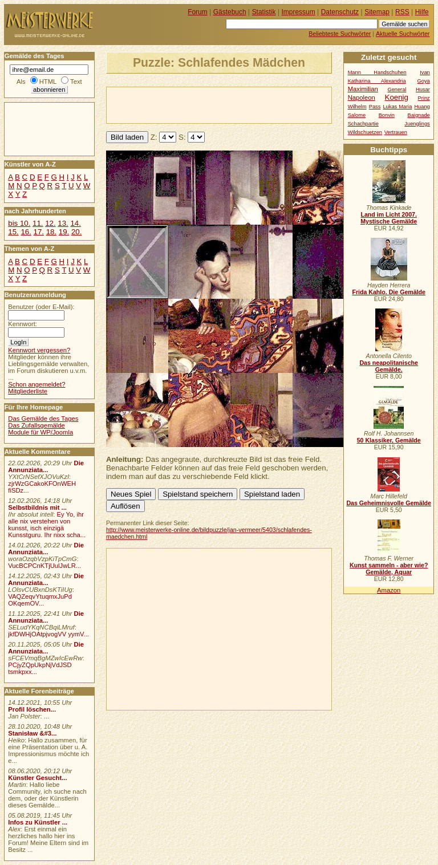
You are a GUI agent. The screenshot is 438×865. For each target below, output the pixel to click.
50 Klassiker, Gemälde (389, 440)
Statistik (264, 12)
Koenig (396, 97)
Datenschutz (340, 12)
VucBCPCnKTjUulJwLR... (44, 565)
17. (39, 232)
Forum (198, 12)
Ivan (425, 72)
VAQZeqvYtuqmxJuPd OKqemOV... (40, 600)
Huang (421, 106)
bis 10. (19, 223)
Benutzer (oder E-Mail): (41, 306)
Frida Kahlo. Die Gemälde (388, 292)
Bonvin (387, 115)
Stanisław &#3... (32, 733)
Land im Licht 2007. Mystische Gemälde (388, 218)
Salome (357, 115)
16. (26, 232)
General (396, 89)
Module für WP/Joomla (40, 432)
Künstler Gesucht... (37, 777)
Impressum (298, 12)
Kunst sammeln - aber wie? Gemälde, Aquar (389, 568)
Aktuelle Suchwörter (402, 33)
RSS (402, 12)
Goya (423, 81)
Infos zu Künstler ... (37, 822)
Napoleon (361, 97)
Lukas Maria (397, 106)
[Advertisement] (240, 104)
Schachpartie (363, 124)
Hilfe (422, 12)
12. (50, 223)
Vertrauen (395, 132)
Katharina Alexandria (377, 81)
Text (76, 81)
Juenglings (416, 124)
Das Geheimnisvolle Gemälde (388, 502)
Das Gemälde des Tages (43, 418)
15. (13, 232)
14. (75, 223)
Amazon (388, 590)
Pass (375, 106)
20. (76, 232)
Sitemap (377, 12)
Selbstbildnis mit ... (37, 507)
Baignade (419, 115)
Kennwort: (22, 323)
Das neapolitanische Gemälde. (388, 366)
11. (38, 223)
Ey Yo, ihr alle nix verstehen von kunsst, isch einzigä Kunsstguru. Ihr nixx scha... (47, 524)
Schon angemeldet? (36, 384)
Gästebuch (229, 12)
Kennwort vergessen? (39, 350)
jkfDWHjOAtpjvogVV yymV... (48, 634)
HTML (47, 81)
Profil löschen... (32, 709)
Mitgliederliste (27, 391)
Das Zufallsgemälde (36, 425)
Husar (423, 89)
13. (63, 223)
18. (51, 232)
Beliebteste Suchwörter (340, 33)
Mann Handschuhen (377, 72)
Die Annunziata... (46, 466)
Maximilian (363, 89)
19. (64, 232)
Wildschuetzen (365, 132)
